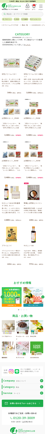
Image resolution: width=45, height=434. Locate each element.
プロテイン (8, 19)
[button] (2, 296)
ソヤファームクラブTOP (9, 25)
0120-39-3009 (24, 418)
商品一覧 (25, 25)
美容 (17, 19)
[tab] (18, 309)
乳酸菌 (25, 19)
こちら (28, 45)
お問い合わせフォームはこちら (23, 403)
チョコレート (36, 19)
